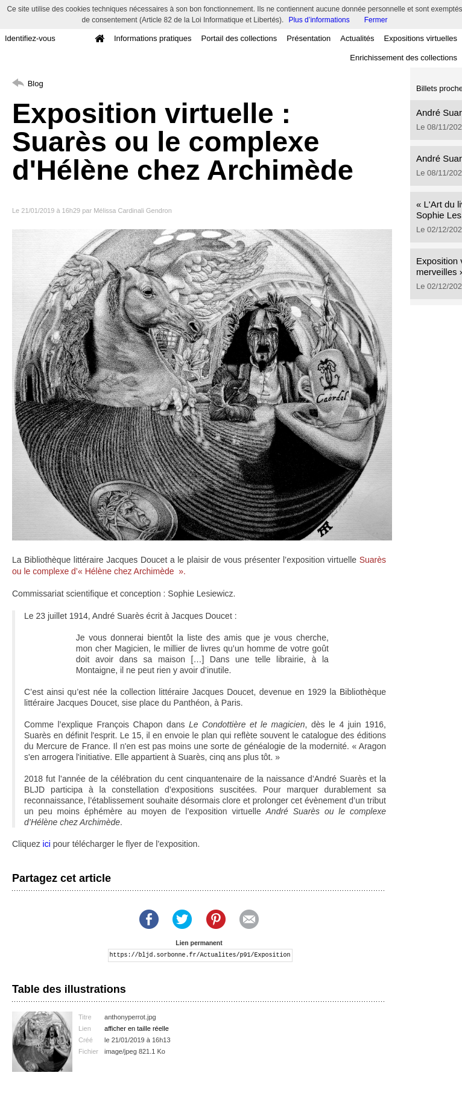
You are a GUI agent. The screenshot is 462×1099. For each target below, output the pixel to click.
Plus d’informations (318, 20)
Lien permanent (199, 943)
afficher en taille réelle (136, 1028)
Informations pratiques (153, 38)
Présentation (308, 38)
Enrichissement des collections (403, 57)
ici (47, 844)
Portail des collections (239, 38)
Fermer (376, 20)
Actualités (357, 38)
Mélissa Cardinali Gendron (132, 210)
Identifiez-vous (30, 38)
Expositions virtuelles (420, 38)
